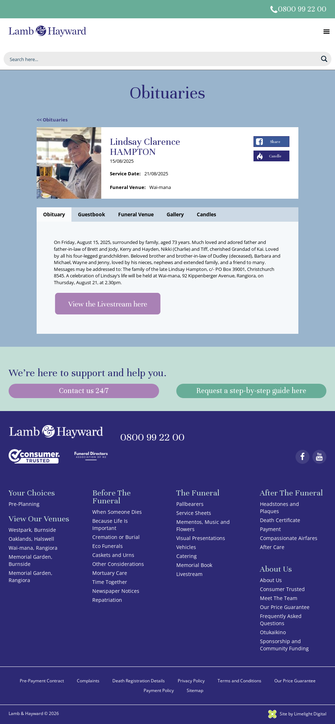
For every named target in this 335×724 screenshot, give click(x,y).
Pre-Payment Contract (42, 681)
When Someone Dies (117, 511)
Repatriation (107, 599)
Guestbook (91, 214)
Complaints (88, 681)
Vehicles (186, 547)
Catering (186, 556)
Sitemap (195, 690)
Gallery (175, 214)
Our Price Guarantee (285, 607)
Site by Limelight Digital (297, 714)
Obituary (54, 214)
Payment (270, 529)
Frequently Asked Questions (281, 620)
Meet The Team (278, 598)
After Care (272, 547)
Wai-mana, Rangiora (33, 547)
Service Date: (125, 173)
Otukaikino (273, 632)
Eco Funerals (107, 546)
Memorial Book (194, 565)
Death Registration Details (138, 681)
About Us (271, 580)
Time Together (109, 581)
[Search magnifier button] (324, 59)
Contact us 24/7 (83, 390)
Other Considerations (118, 564)
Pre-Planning (24, 504)
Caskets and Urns (113, 555)
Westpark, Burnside (32, 529)
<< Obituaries (52, 119)
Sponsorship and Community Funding (284, 645)
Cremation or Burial (116, 537)
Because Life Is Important (110, 524)
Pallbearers (190, 504)
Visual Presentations (200, 538)
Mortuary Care (109, 572)
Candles (206, 214)
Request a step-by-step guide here (251, 390)
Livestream (189, 574)
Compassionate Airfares (288, 538)
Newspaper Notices (115, 590)
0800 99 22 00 (302, 9)
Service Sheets (193, 512)
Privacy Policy (191, 681)
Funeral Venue (136, 214)
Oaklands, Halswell (31, 538)
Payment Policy (159, 690)
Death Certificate (280, 520)
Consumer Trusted (282, 589)
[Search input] (163, 59)
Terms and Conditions (239, 681)
